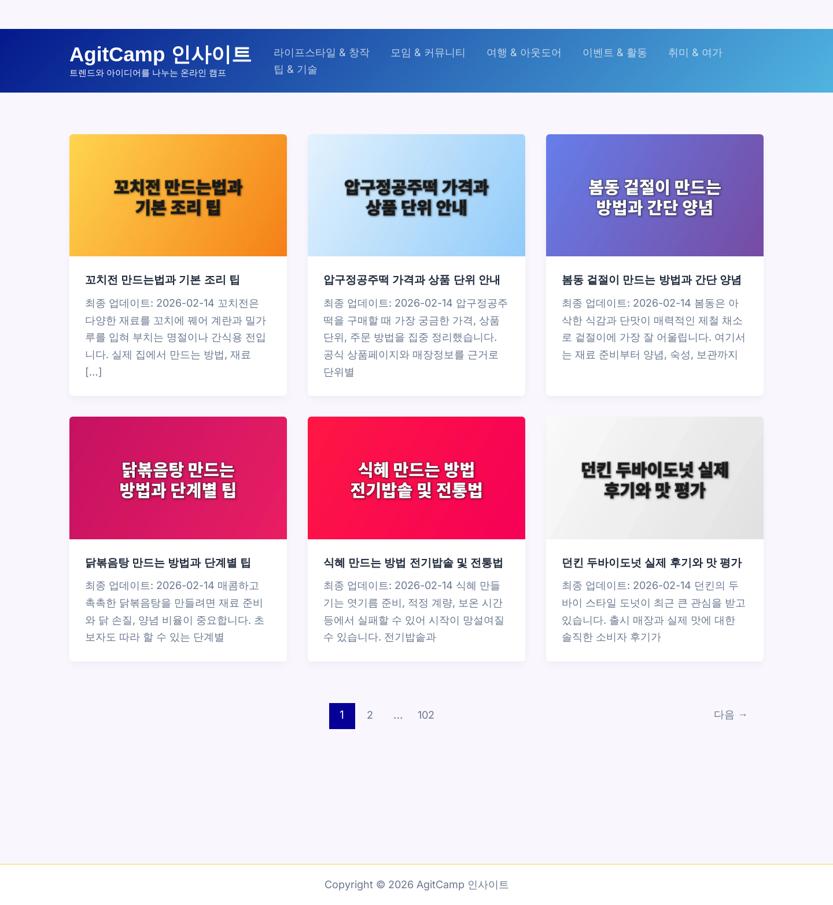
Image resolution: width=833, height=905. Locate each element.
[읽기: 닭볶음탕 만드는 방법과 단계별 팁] (178, 492)
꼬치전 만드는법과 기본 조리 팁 (166, 279)
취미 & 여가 (695, 52)
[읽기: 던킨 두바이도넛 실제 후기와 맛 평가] (655, 492)
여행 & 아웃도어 (524, 52)
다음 (729, 744)
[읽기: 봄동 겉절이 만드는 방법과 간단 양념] (655, 195)
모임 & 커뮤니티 (428, 52)
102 (425, 744)
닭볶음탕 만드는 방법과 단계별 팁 (172, 577)
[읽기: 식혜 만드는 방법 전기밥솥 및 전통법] (416, 492)
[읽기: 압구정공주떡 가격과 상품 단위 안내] (416, 195)
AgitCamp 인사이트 (160, 54)
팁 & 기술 (296, 69)
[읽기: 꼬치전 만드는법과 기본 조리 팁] (178, 195)
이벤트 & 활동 (615, 52)
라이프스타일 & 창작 (322, 52)
